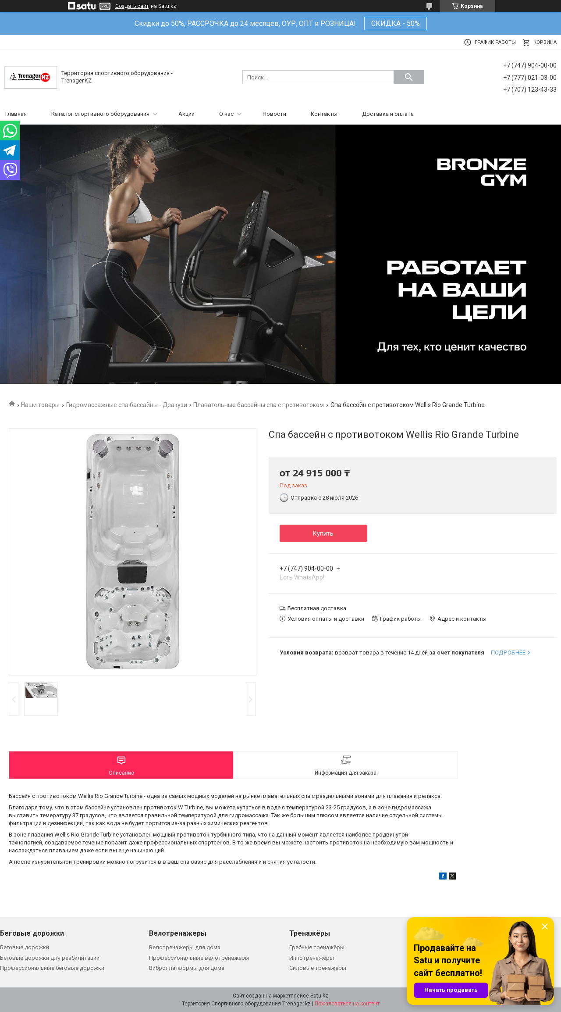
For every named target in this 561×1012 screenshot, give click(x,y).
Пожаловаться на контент (347, 1004)
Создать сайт (132, 6)
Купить (323, 533)
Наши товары (40, 404)
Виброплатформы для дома (186, 968)
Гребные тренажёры (316, 947)
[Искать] (409, 77)
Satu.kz (319, 996)
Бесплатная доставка (317, 608)
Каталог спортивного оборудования (100, 114)
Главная (16, 114)
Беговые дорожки (24, 947)
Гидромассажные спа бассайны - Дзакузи (126, 404)
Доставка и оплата (388, 114)
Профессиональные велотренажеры (199, 958)
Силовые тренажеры (317, 968)
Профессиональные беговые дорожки (52, 968)
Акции (186, 114)
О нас (226, 114)
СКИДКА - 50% (395, 23)
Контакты (324, 114)
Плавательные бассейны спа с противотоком (258, 404)
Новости (274, 114)
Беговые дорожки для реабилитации (49, 958)
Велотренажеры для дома (184, 947)
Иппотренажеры (311, 958)
